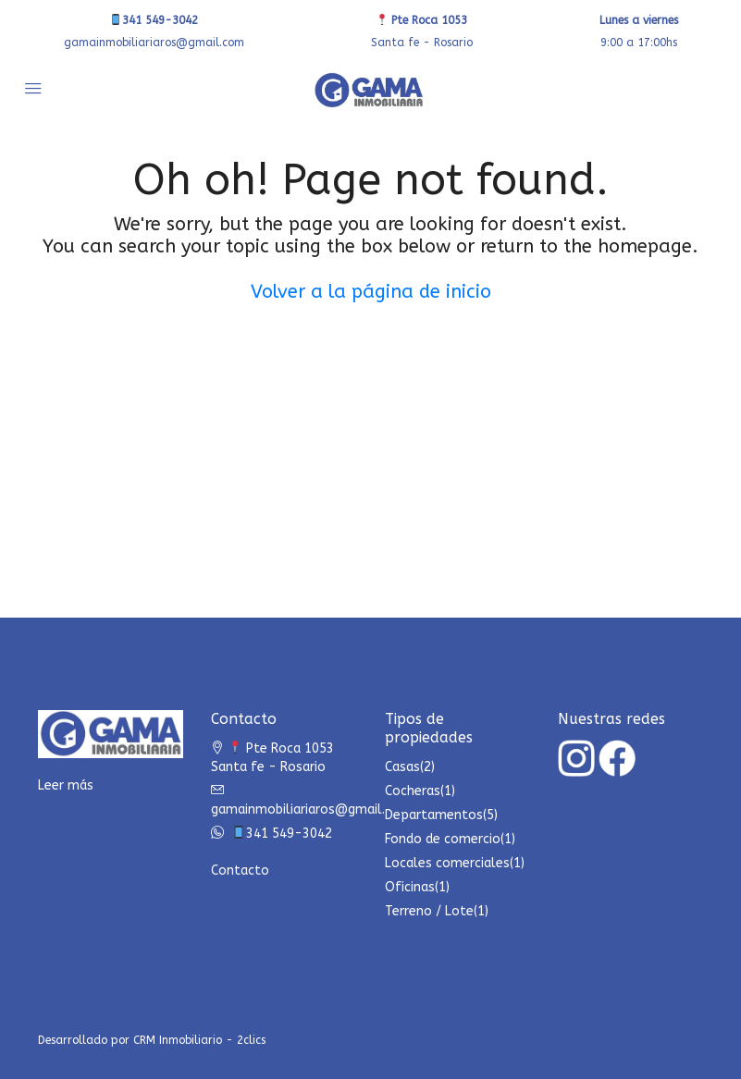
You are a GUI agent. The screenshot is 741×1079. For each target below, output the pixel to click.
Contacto (240, 870)
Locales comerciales (447, 863)
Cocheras (412, 791)
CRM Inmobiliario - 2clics (199, 1040)
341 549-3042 (154, 20)
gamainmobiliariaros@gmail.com (154, 42)
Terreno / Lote (429, 911)
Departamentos (434, 815)
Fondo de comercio (442, 839)
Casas (402, 767)
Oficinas (410, 887)
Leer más (65, 785)
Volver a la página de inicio (371, 291)
